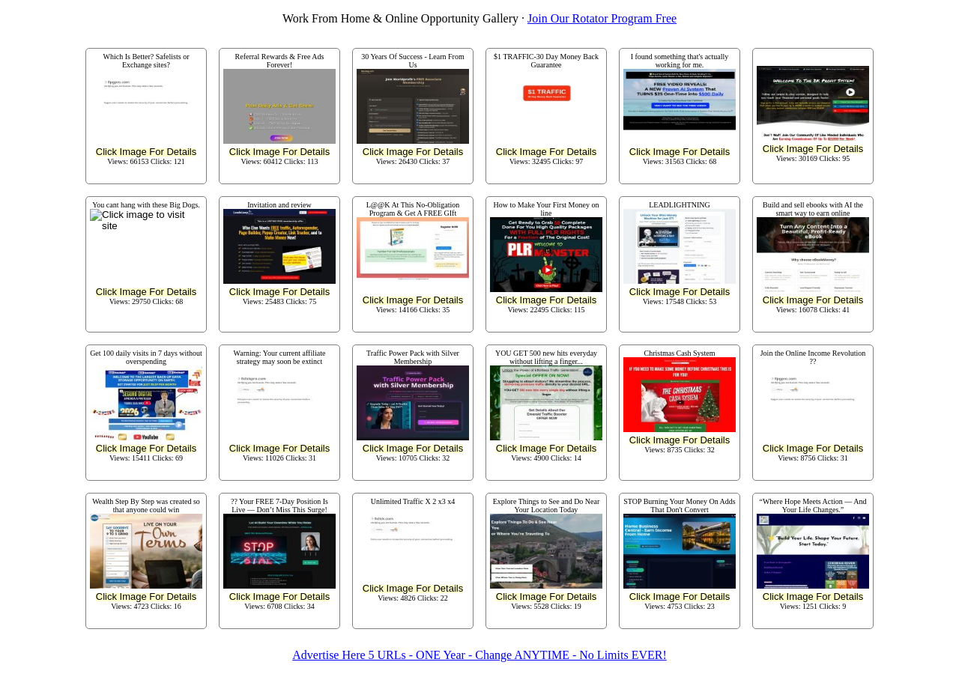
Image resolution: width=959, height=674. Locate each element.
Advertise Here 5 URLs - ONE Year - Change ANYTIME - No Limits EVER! (479, 655)
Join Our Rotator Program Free (602, 18)
